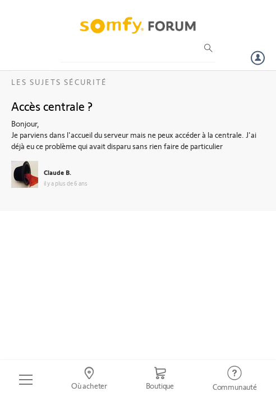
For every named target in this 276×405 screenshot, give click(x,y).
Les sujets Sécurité (59, 82)
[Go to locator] (89, 379)
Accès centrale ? (52, 105)
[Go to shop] (159, 379)
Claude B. (57, 172)
